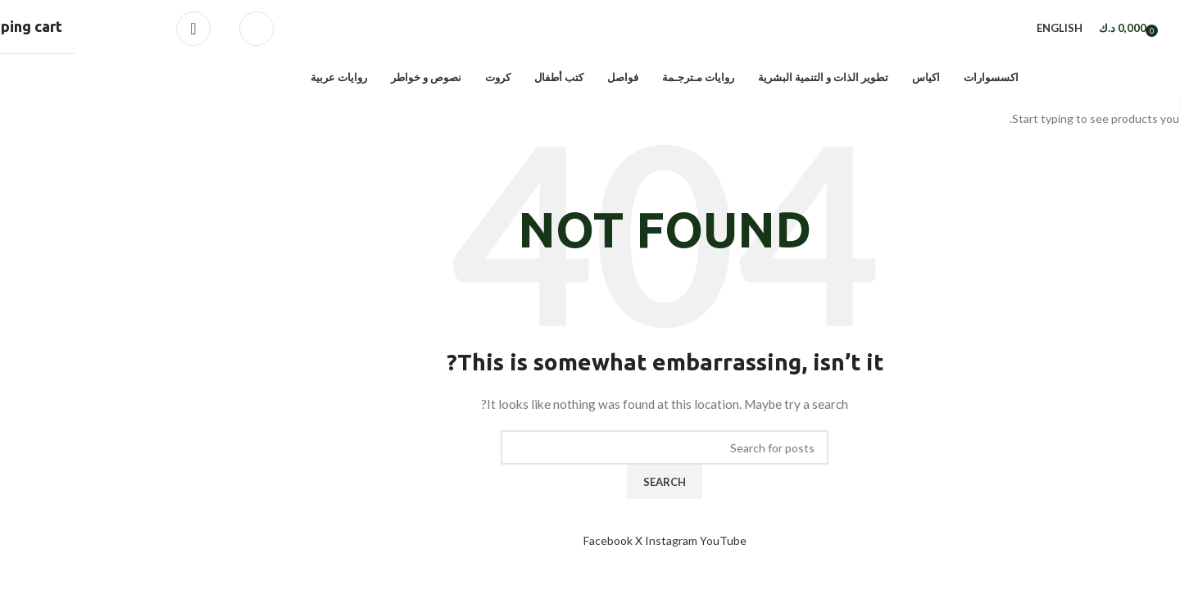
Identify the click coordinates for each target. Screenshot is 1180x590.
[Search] (182, 29)
